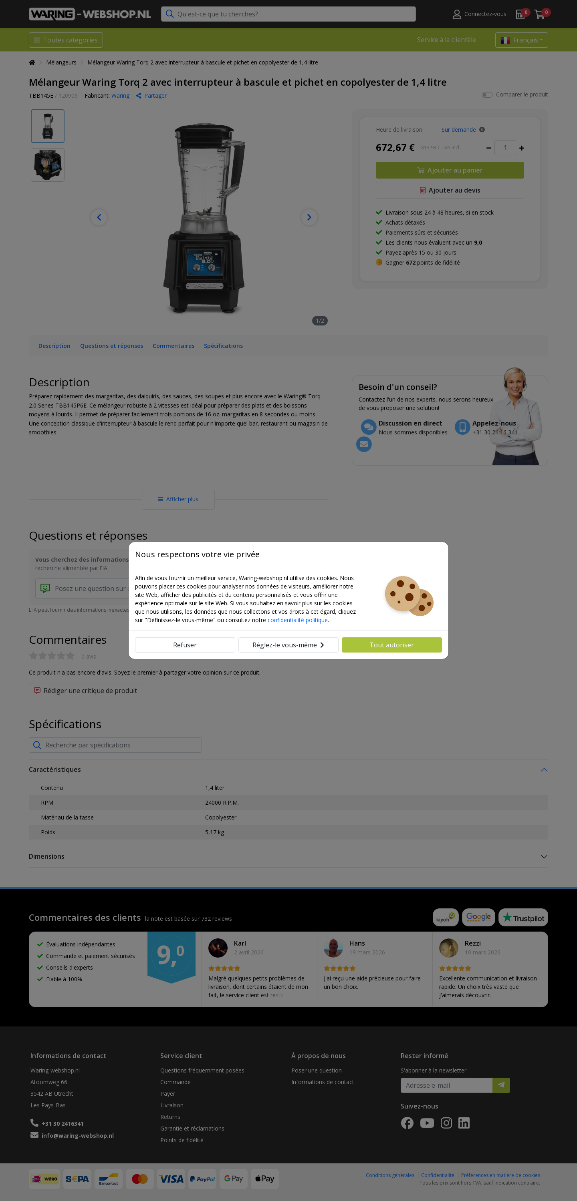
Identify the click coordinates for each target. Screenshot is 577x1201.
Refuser (185, 645)
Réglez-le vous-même (288, 645)
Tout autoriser (391, 645)
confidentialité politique (298, 620)
